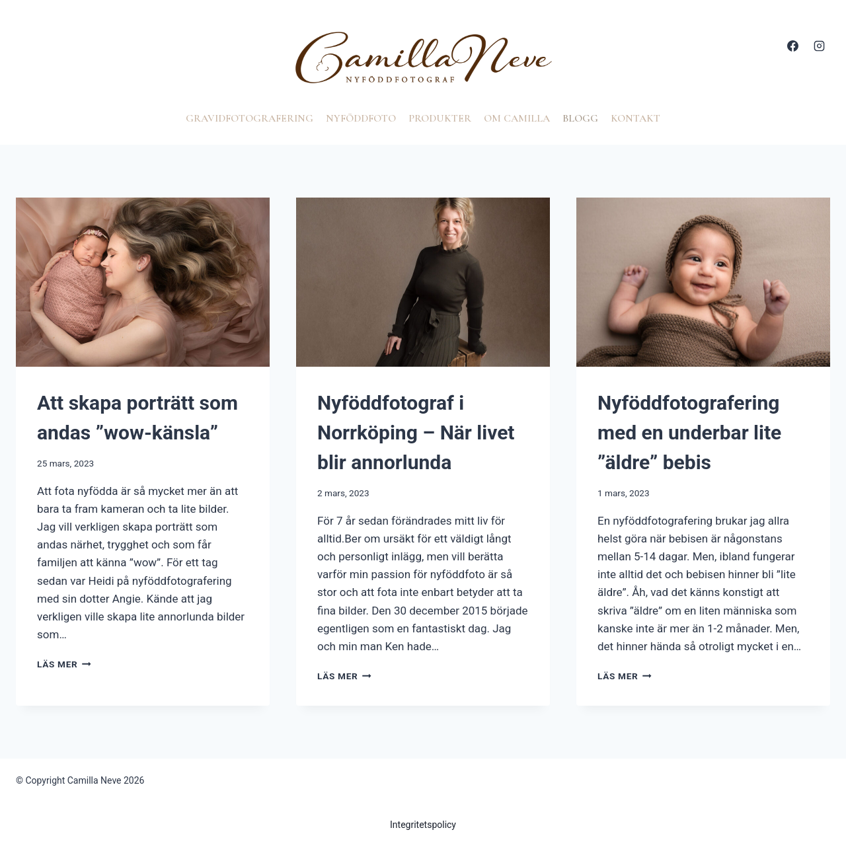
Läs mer (64, 664)
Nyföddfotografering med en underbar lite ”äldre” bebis (689, 432)
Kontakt (635, 118)
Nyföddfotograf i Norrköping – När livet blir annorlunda (416, 432)
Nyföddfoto (361, 118)
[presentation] (143, 282)
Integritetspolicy (423, 824)
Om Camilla (517, 118)
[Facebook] (793, 46)
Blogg (580, 118)
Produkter (439, 118)
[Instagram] (819, 46)
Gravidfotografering (249, 118)
